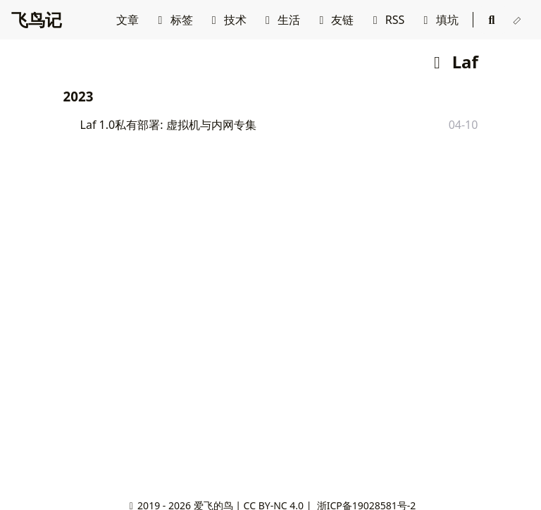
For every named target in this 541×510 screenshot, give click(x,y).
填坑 (440, 19)
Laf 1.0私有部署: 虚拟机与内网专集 (168, 124)
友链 (335, 19)
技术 (228, 19)
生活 (282, 19)
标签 (174, 19)
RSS (388, 19)
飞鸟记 (36, 19)
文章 (129, 19)
